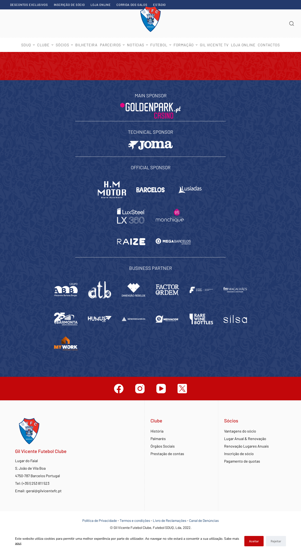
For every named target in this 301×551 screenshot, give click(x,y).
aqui (18, 543)
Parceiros (113, 45)
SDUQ (28, 45)
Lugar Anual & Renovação (245, 438)
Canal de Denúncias (204, 520)
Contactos (269, 45)
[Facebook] (118, 388)
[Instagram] (140, 388)
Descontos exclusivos (29, 5)
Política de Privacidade (99, 520)
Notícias (138, 45)
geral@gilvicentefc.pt (44, 490)
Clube (46, 45)
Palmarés (158, 438)
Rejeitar (276, 541)
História (156, 431)
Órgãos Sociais (162, 446)
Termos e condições (135, 520)
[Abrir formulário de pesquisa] (291, 23)
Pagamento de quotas (242, 461)
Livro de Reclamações (170, 520)
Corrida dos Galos (131, 5)
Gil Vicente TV (214, 45)
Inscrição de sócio (69, 5)
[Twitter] (182, 388)
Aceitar (254, 541)
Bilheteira (86, 45)
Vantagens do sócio (240, 431)
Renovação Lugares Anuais (246, 446)
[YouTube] (161, 388)
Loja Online (101, 5)
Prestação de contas (167, 453)
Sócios (65, 45)
